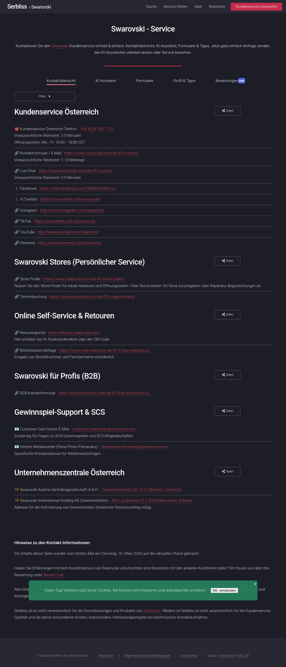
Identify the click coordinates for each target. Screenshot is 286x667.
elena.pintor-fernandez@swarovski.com (134, 446)
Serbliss (17, 6)
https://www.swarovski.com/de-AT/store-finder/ (83, 279)
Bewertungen (230, 81)
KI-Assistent (106, 80)
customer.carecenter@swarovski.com (104, 429)
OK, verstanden (224, 590)
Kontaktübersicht (61, 80)
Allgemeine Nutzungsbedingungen (147, 655)
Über (198, 6)
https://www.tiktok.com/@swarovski (64, 221)
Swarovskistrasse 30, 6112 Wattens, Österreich (141, 489)
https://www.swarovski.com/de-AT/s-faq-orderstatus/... (105, 350)
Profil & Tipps (184, 80)
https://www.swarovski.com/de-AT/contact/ (101, 153)
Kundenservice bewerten (256, 6)
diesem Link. (54, 575)
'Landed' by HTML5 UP (233, 655)
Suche (151, 6)
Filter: (44, 96)
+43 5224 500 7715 (96, 129)
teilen (227, 111)
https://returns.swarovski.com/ (74, 332)
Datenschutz (189, 655)
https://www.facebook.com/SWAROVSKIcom (77, 188)
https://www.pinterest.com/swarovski (69, 243)
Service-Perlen (176, 6)
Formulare (144, 80)
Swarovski (60, 46)
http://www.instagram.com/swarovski (72, 210)
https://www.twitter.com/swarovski (70, 199)
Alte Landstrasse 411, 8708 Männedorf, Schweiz (152, 500)
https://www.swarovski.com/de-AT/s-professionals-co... (105, 393)
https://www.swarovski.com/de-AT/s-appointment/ (92, 296)
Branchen (217, 6)
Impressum (106, 655)
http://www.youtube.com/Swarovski (68, 232)
